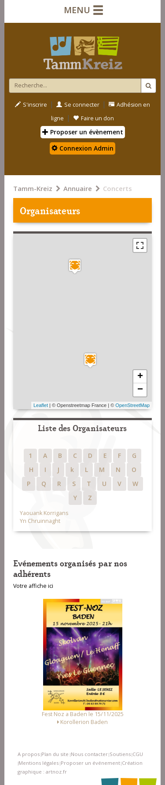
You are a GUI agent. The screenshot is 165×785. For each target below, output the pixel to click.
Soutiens (120, 754)
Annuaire (77, 188)
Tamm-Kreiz (32, 188)
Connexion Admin (82, 148)
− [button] (140, 389)
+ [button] (140, 376)
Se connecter (77, 104)
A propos (29, 754)
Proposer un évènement (82, 132)
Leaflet (40, 405)
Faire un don (93, 118)
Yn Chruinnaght (40, 521)
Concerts (117, 188)
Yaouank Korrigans (44, 513)
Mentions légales (38, 763)
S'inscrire (31, 104)
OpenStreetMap (132, 405)
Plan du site (55, 754)
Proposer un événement (90, 763)
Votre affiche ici (33, 586)
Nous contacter (89, 754)
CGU (137, 754)
